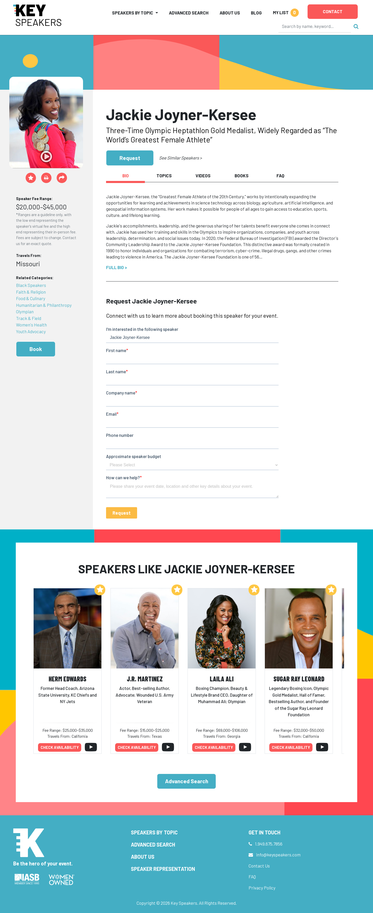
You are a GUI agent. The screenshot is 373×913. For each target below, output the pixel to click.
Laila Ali (222, 679)
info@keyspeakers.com (278, 854)
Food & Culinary (30, 298)
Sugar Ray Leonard (298, 679)
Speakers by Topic (154, 832)
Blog (256, 12)
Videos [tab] (203, 175)
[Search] (314, 26)
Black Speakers (31, 285)
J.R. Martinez (145, 679)
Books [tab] (242, 175)
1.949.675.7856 (268, 843)
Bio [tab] (125, 175)
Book (35, 349)
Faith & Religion (31, 291)
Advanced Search (188, 12)
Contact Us (259, 865)
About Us (230, 12)
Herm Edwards (67, 679)
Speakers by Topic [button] (132, 12)
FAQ (252, 876)
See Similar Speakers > (180, 157)
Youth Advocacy (31, 331)
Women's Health (31, 324)
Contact (332, 11)
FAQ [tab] (280, 175)
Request (130, 158)
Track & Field (28, 318)
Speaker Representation (163, 869)
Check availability (60, 747)
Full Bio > (116, 267)
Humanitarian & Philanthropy (44, 305)
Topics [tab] (164, 175)
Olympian (25, 311)
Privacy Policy (262, 887)
